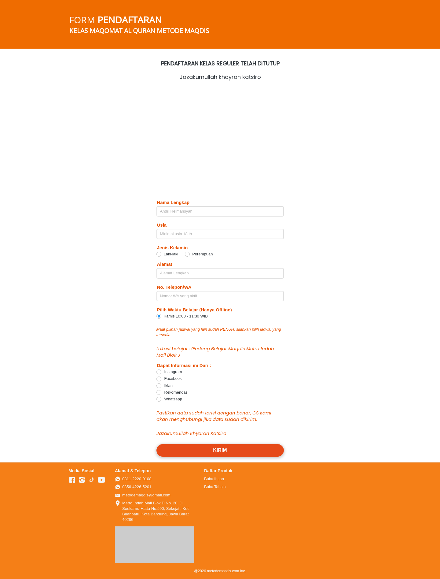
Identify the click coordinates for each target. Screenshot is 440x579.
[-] (72, 480)
